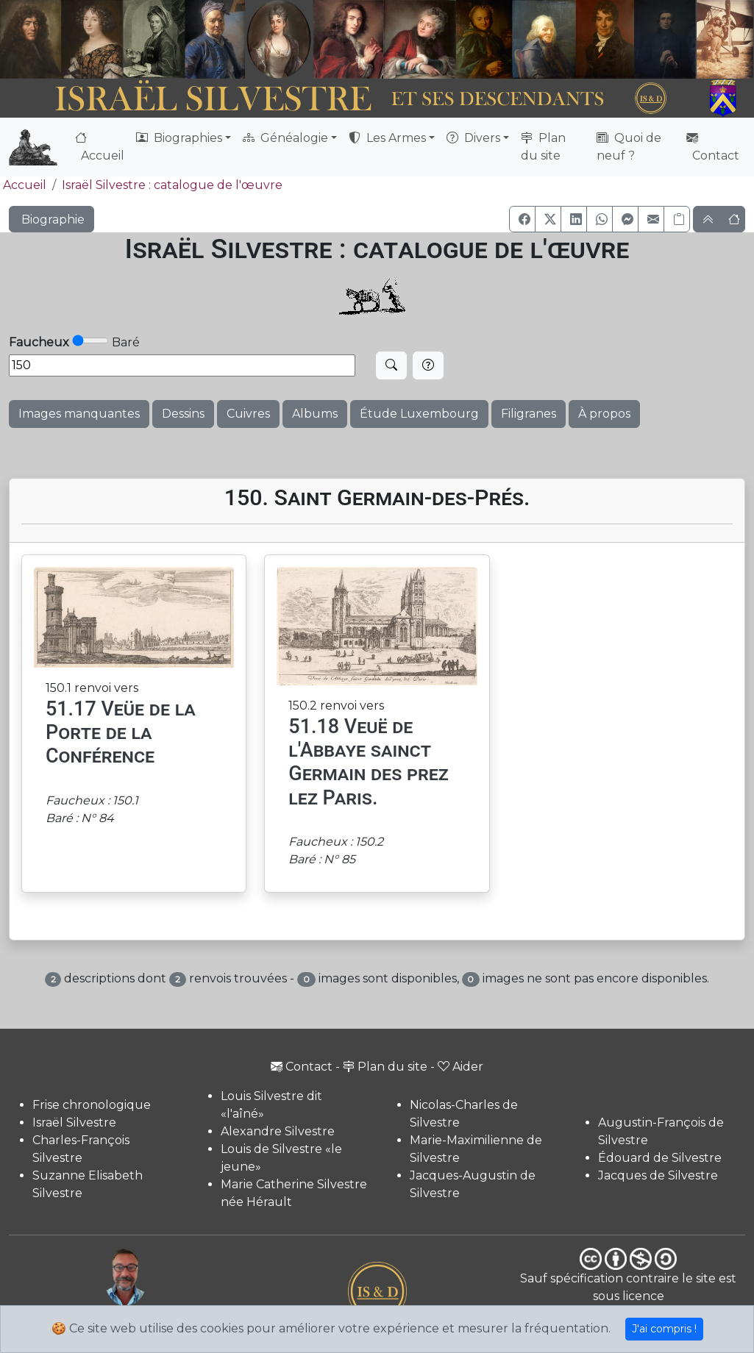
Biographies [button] (179, 138)
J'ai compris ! (664, 1328)
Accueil (99, 147)
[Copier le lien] (677, 219)
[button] (522, 219)
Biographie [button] (51, 219)
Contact (712, 147)
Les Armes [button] (387, 138)
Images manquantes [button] (79, 414)
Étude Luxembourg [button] (419, 414)
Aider (460, 1067)
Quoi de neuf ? (629, 147)
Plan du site (543, 147)
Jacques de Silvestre (658, 1175)
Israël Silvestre (74, 1122)
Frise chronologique (91, 1105)
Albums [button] (315, 414)
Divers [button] (473, 138)
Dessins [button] (183, 414)
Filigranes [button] (528, 414)
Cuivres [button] (248, 414)
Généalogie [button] (285, 138)
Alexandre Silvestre (278, 1131)
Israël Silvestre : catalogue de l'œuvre (172, 185)
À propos (604, 414)
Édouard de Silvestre (660, 1158)
